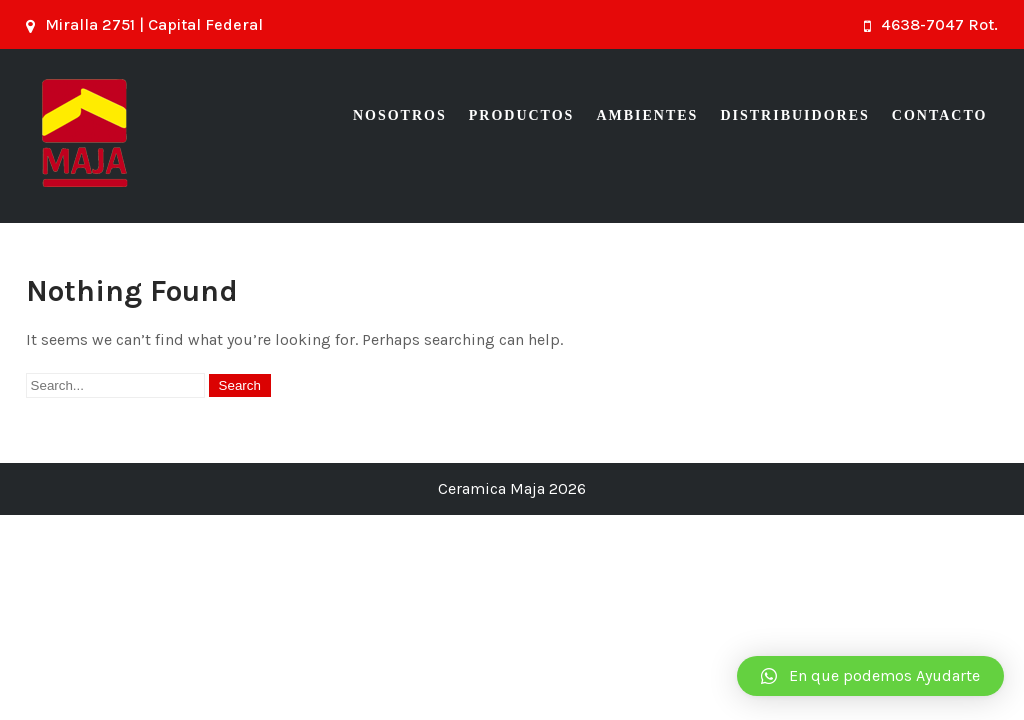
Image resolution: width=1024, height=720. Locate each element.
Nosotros (400, 115)
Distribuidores (794, 115)
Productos (522, 115)
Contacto (940, 115)
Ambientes (647, 115)
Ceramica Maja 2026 (512, 488)
